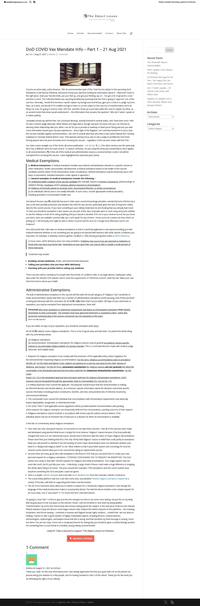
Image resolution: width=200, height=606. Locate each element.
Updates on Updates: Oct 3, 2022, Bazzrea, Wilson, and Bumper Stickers (159, 102)
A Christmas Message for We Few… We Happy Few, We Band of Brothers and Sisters (160, 80)
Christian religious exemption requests (108, 478)
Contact (109, 33)
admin (90, 602)
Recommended (95, 33)
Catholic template (50, 475)
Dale (31, 54)
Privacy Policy (78, 602)
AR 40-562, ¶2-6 (92, 145)
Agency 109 (64, 602)
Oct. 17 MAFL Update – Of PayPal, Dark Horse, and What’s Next (159, 91)
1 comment (62, 54)
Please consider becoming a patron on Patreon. (177, 2)
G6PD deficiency (122, 236)
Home (70, 33)
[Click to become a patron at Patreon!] (80, 541)
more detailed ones (80, 475)
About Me (121, 33)
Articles (80, 33)
